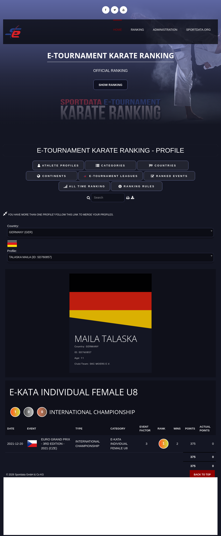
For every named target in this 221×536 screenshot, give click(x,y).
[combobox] (110, 233)
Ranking (137, 29)
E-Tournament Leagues (110, 176)
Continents (51, 176)
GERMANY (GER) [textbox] (21, 232)
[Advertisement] (110, 506)
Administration (165, 29)
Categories (111, 165)
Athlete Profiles (58, 165)
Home (117, 29)
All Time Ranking (84, 186)
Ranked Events (169, 176)
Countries (162, 165)
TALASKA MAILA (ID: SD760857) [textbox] (30, 257)
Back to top (202, 474)
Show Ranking (110, 85)
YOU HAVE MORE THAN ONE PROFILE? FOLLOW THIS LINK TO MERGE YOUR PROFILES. (58, 214)
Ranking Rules (137, 186)
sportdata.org (198, 29)
